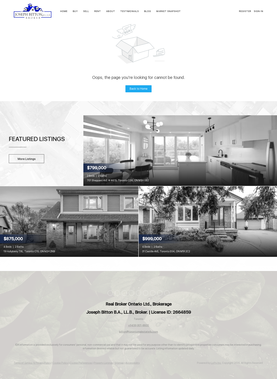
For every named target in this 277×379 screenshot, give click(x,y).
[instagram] (131, 293)
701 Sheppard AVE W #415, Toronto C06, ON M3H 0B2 (118, 180)
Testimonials (129, 11)
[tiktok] (145, 293)
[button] (32, 11)
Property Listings (103, 363)
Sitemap (119, 363)
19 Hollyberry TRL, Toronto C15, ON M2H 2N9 (29, 251)
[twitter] (124, 293)
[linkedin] (117, 293)
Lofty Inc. (216, 363)
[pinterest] (152, 293)
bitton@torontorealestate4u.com (138, 331)
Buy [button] (75, 11)
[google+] (159, 293)
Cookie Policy (60, 363)
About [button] (110, 11)
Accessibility (132, 363)
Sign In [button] (258, 11)
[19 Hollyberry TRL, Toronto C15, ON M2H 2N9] (69, 221)
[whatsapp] (166, 293)
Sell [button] (86, 11)
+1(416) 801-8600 (138, 325)
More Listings (27, 159)
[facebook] (110, 293)
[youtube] (138, 293)
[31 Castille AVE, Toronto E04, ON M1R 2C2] (208, 221)
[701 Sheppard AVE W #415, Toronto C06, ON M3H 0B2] (180, 150)
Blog (147, 11)
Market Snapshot (168, 11)
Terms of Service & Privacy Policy (32, 363)
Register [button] (245, 11)
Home (63, 11)
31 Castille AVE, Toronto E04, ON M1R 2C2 (166, 251)
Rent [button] (97, 11)
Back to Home (139, 88)
